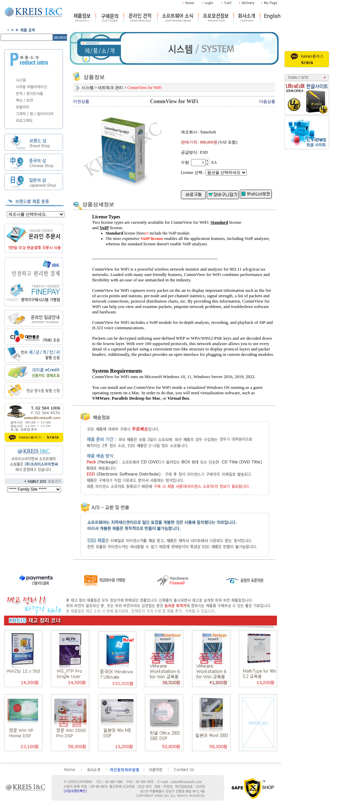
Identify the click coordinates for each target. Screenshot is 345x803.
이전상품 (81, 101)
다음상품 (267, 101)
